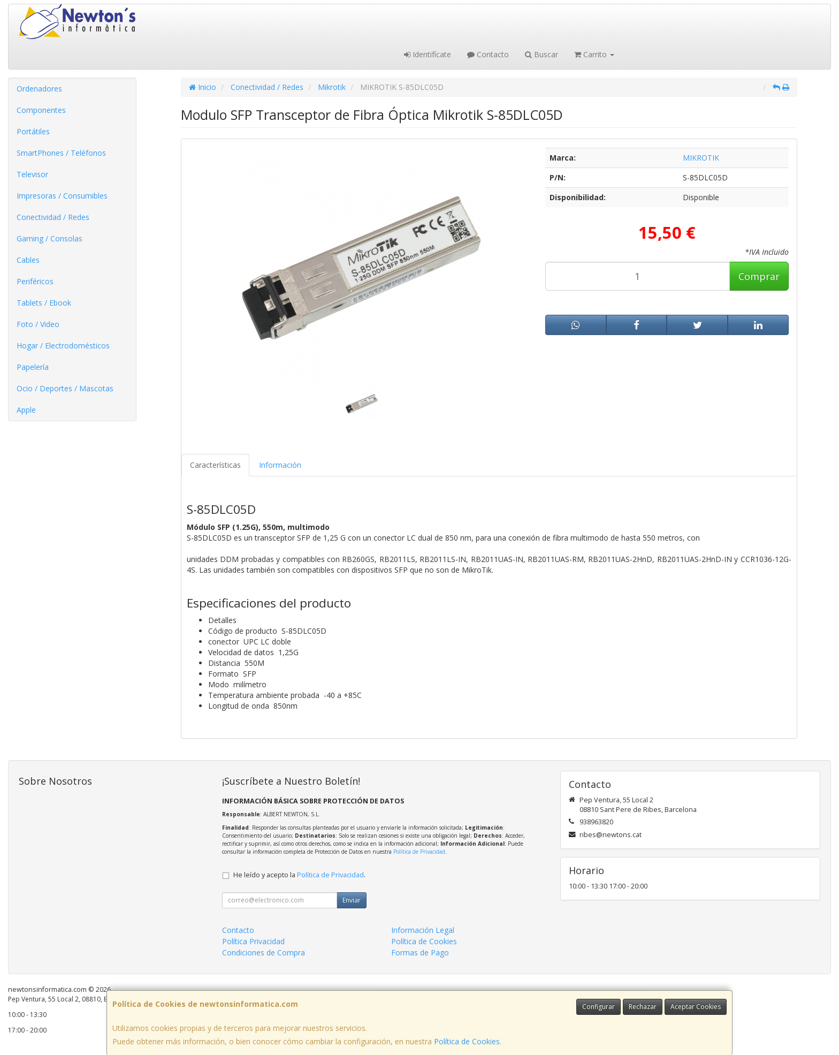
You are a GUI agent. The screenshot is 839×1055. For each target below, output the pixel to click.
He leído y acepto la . (299, 874)
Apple (26, 410)
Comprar (759, 276)
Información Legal (422, 930)
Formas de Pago (420, 952)
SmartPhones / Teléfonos (61, 153)
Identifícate (427, 54)
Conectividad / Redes (53, 217)
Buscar (541, 54)
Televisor (32, 174)
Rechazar (643, 1006)
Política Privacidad (253, 941)
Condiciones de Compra (263, 952)
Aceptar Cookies (695, 1006)
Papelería (33, 367)
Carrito (594, 54)
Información (280, 465)
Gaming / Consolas (49, 238)
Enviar (351, 900)
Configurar (598, 1006)
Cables (28, 260)
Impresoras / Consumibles (62, 196)
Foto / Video (38, 324)
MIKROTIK (701, 158)
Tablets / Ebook (44, 303)
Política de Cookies (467, 1041)
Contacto (488, 54)
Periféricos (35, 281)
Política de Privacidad (419, 851)
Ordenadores (39, 89)
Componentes (41, 110)
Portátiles (33, 131)
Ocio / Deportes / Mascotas (65, 388)
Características (215, 465)
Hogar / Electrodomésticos (63, 345)
